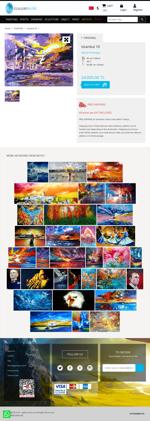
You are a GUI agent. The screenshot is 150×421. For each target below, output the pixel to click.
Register (138, 7)
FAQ (9, 361)
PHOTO (24, 19)
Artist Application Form (17, 365)
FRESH (97, 19)
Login (123, 7)
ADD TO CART (94, 84)
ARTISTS (87, 19)
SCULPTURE (52, 19)
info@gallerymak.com (14, 415)
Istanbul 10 (32, 28)
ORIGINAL (88, 38)
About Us (11, 351)
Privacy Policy (13, 370)
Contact (11, 356)
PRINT (76, 19)
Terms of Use (13, 375)
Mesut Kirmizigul (90, 52)
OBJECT (65, 19)
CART (107, 8)
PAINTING (12, 19)
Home (7, 28)
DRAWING (36, 19)
